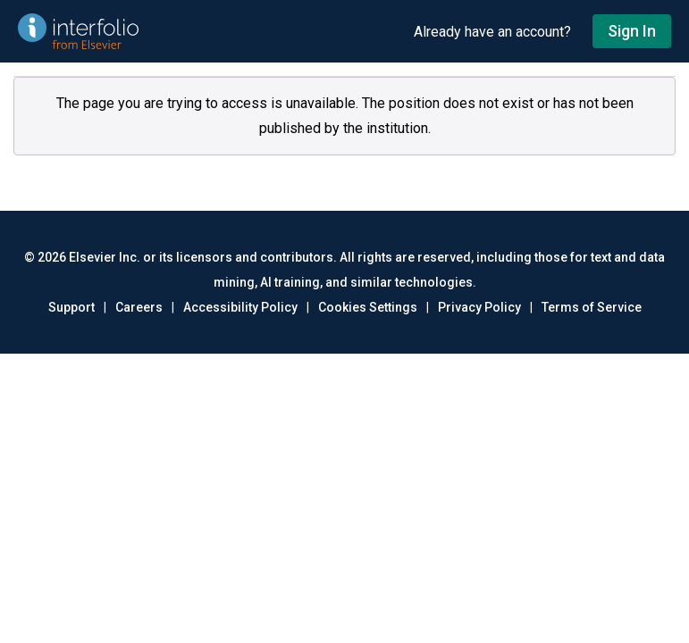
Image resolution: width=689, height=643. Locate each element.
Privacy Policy (479, 307)
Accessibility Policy (240, 307)
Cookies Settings (367, 307)
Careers (139, 307)
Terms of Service (592, 307)
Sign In (632, 30)
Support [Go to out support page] (71, 307)
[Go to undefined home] (207, 31)
